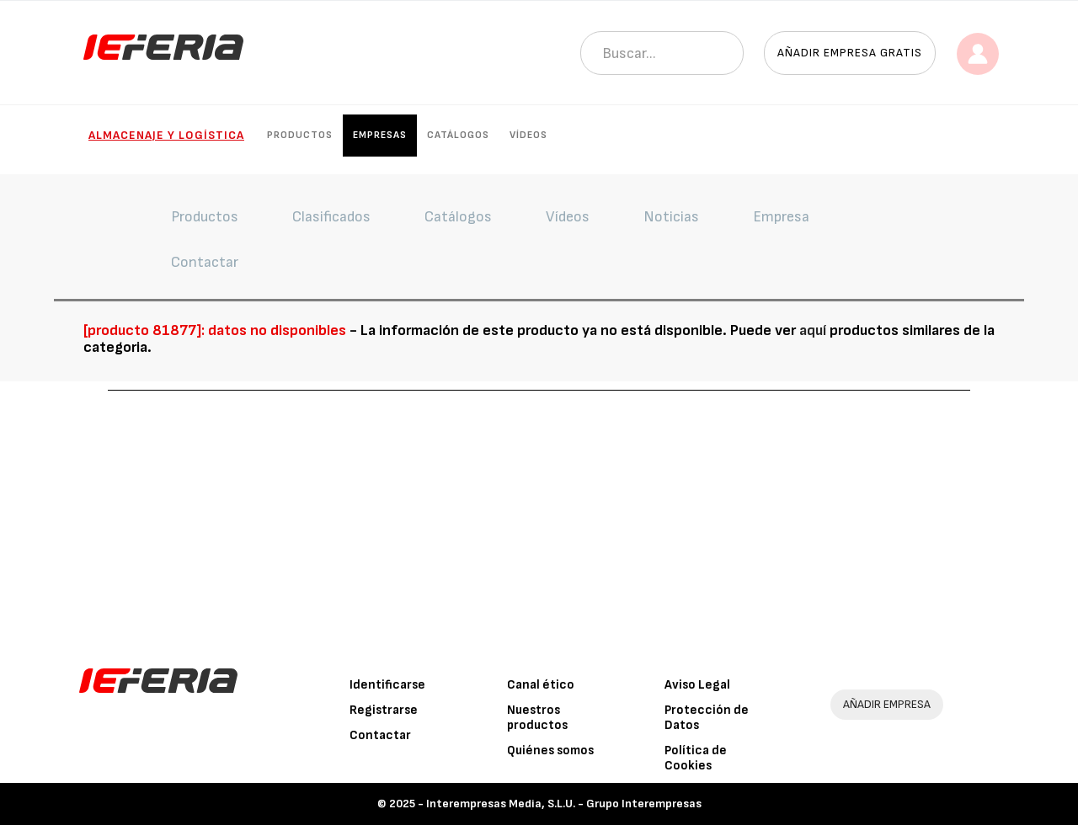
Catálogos (458, 135)
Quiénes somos (550, 750)
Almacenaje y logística (166, 135)
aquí (812, 330)
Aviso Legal (697, 685)
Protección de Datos (706, 717)
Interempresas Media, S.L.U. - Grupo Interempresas (564, 803)
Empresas (380, 135)
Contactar (380, 735)
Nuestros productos (537, 717)
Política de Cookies (695, 758)
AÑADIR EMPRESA (887, 704)
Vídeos (528, 135)
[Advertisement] (539, 517)
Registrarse (384, 710)
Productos (300, 135)
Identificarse (387, 685)
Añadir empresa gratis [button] (849, 52)
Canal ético (540, 685)
